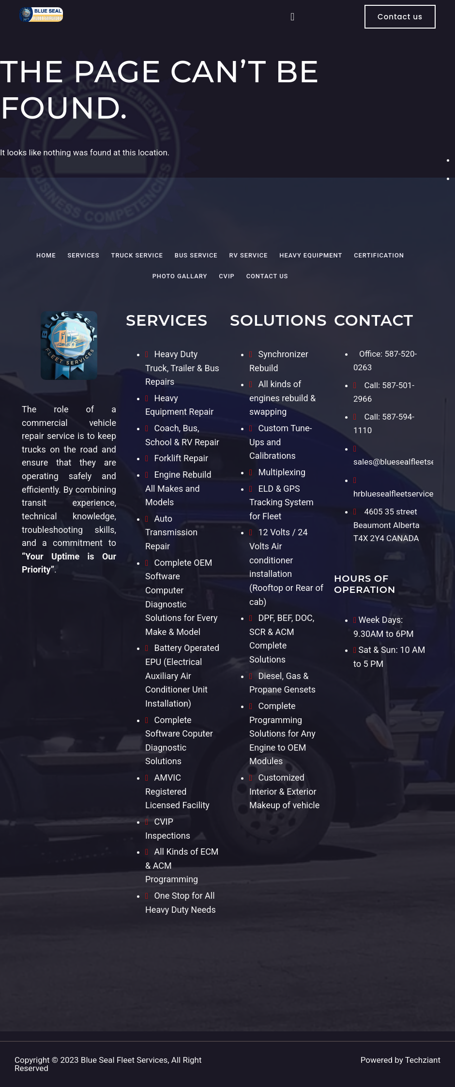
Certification (379, 255)
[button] (292, 17)
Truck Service (137, 255)
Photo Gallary (180, 276)
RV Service (248, 255)
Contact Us (267, 276)
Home (46, 255)
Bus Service (196, 255)
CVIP (226, 276)
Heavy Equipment (310, 255)
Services (83, 255)
